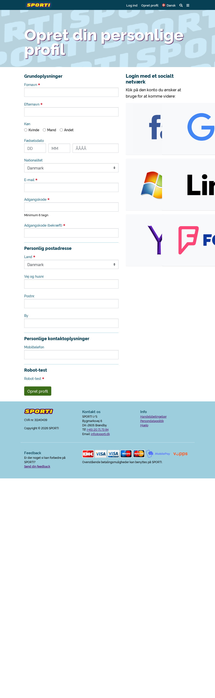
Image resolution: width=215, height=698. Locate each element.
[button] (169, 5)
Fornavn (32, 84)
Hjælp (144, 425)
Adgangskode (37, 199)
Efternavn (33, 104)
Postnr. (29, 295)
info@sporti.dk (100, 434)
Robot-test (34, 378)
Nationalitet (33, 160)
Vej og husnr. (34, 276)
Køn (27, 123)
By (26, 315)
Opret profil (149, 5)
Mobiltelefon (34, 347)
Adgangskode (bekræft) (44, 225)
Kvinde (34, 129)
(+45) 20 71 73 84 (98, 429)
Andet (69, 129)
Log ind (131, 5)
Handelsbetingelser (153, 416)
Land (29, 256)
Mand (51, 129)
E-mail (30, 179)
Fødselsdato (34, 140)
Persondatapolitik (152, 421)
